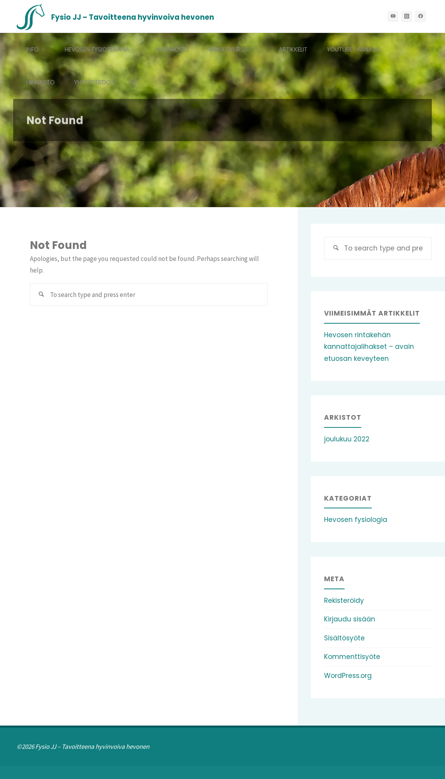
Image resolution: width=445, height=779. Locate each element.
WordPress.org (348, 675)
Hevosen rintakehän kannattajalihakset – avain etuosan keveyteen (369, 346)
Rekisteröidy (344, 600)
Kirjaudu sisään (349, 619)
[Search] (133, 82)
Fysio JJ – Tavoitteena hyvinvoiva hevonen (132, 17)
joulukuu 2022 (346, 439)
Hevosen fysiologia (355, 519)
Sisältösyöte (344, 638)
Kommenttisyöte (352, 656)
